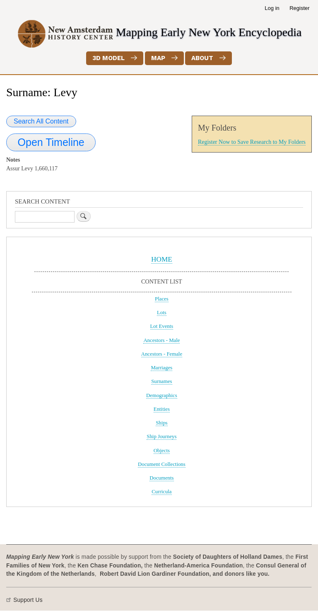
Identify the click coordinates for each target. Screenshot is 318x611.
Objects (162, 450)
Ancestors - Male (161, 340)
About (202, 58)
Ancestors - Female (161, 354)
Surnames (161, 381)
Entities (162, 409)
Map (158, 58)
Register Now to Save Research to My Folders (252, 142)
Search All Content (41, 121)
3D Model (108, 58)
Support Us (28, 600)
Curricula (161, 492)
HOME (161, 259)
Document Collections (162, 464)
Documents (161, 478)
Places (162, 299)
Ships (161, 423)
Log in (272, 8)
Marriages (161, 368)
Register (299, 8)
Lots (161, 312)
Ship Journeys (161, 436)
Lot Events (161, 326)
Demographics (161, 395)
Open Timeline (51, 142)
